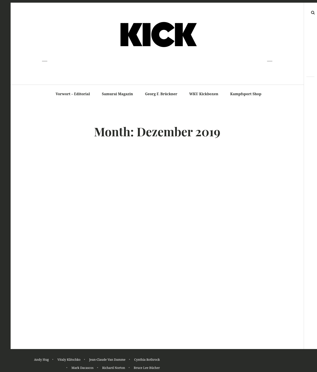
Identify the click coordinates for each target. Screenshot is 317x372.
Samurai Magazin (117, 93)
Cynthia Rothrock (147, 360)
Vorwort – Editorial (73, 93)
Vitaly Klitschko (68, 360)
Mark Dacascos (82, 368)
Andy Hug (41, 360)
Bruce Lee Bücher (147, 368)
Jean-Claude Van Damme (107, 360)
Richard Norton (113, 368)
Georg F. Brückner (161, 93)
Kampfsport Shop (245, 93)
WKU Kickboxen (203, 93)
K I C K (157, 36)
